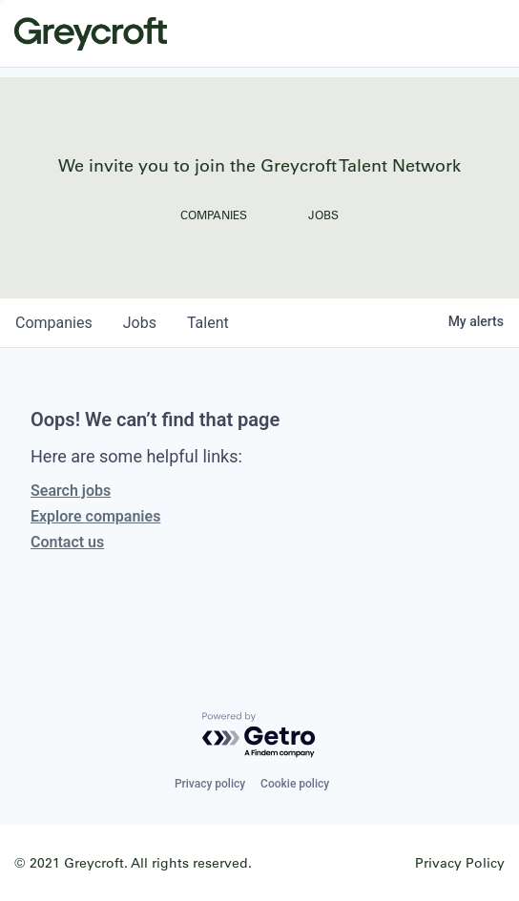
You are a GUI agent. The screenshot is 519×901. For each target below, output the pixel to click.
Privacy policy (210, 783)
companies (54, 323)
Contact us (67, 542)
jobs (139, 323)
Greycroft (90, 33)
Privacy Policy (460, 862)
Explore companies (95, 516)
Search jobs (71, 490)
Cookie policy (294, 783)
